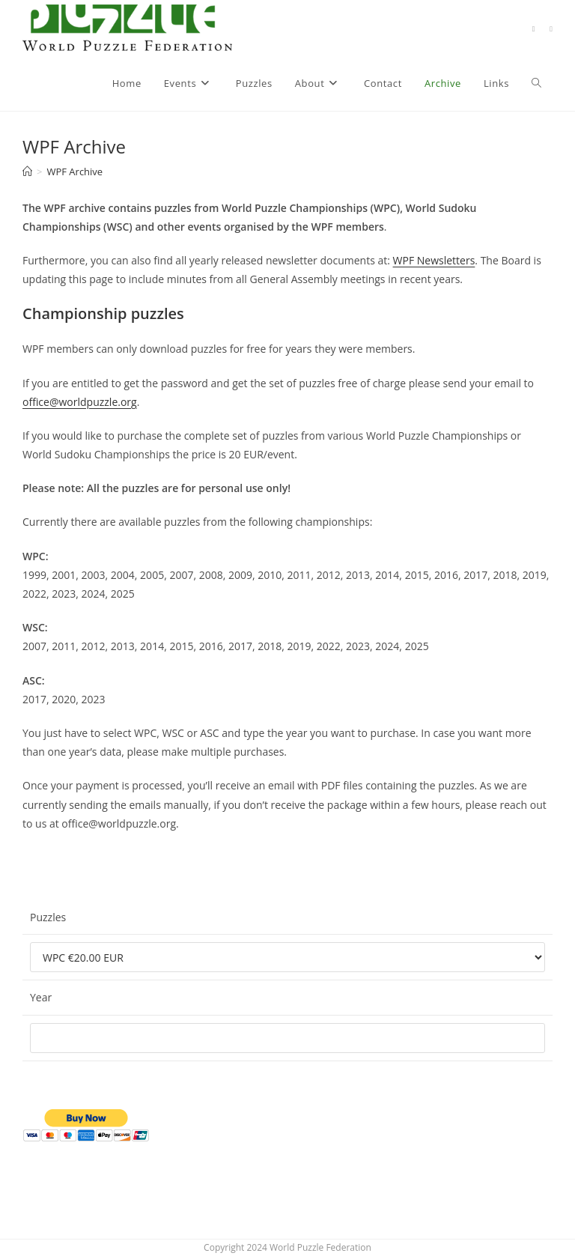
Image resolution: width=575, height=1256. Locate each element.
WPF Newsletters (434, 260)
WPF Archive (74, 171)
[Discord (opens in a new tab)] (551, 29)
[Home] (27, 171)
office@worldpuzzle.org (79, 402)
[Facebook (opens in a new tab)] (533, 29)
